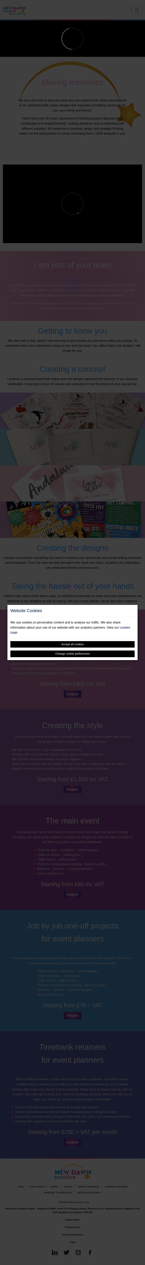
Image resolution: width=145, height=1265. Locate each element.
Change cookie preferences (72, 653)
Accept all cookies (72, 644)
